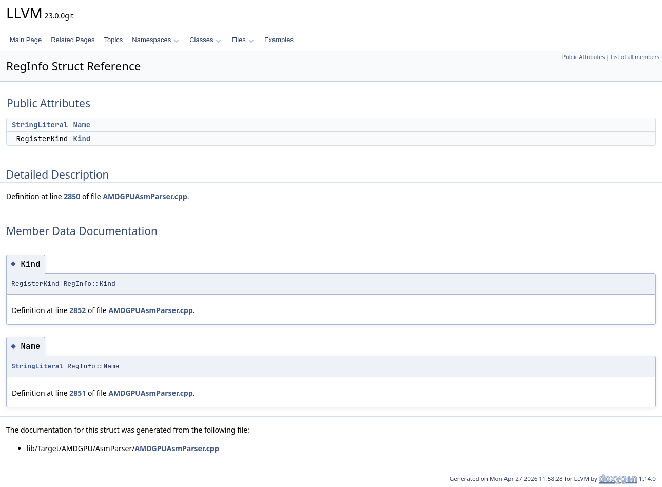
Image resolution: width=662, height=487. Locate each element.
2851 (77, 393)
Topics (113, 40)
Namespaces (155, 40)
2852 (77, 310)
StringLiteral (40, 124)
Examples (279, 40)
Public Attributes (583, 57)
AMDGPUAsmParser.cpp (145, 196)
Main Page (26, 40)
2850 (72, 196)
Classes (205, 40)
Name (82, 124)
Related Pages (72, 40)
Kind (82, 138)
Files (242, 40)
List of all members (635, 57)
